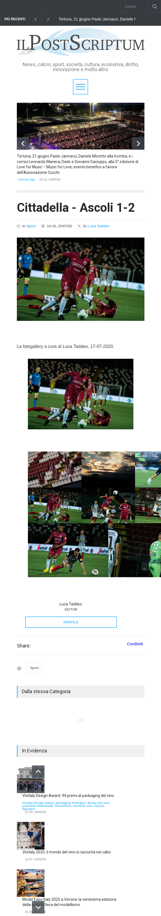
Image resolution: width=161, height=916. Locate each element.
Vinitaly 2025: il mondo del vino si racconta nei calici (66, 852)
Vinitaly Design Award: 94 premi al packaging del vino (68, 795)
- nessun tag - (27, 179)
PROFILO (71, 622)
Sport (31, 226)
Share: (24, 645)
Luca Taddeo (98, 226)
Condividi (135, 644)
